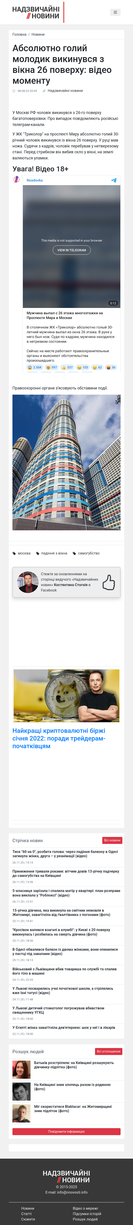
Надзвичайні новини (65, 90)
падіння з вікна (54, 553)
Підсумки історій (87, 1214)
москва (24, 553)
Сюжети (28, 1219)
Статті (26, 1214)
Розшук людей (85, 1219)
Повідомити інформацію (66, 1131)
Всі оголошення (108, 1051)
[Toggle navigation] (115, 12)
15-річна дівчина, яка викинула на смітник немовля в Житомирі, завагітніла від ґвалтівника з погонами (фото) (61, 912)
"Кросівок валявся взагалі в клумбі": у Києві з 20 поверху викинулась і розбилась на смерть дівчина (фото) (61, 932)
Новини (38, 34)
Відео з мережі (85, 1208)
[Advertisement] (66, 632)
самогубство (89, 553)
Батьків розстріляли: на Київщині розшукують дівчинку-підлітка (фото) (74, 1065)
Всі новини (112, 840)
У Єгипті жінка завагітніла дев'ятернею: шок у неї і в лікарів (63, 1027)
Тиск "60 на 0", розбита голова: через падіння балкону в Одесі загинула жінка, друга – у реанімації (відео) (65, 854)
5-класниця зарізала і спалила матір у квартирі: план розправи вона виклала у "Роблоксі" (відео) (66, 893)
